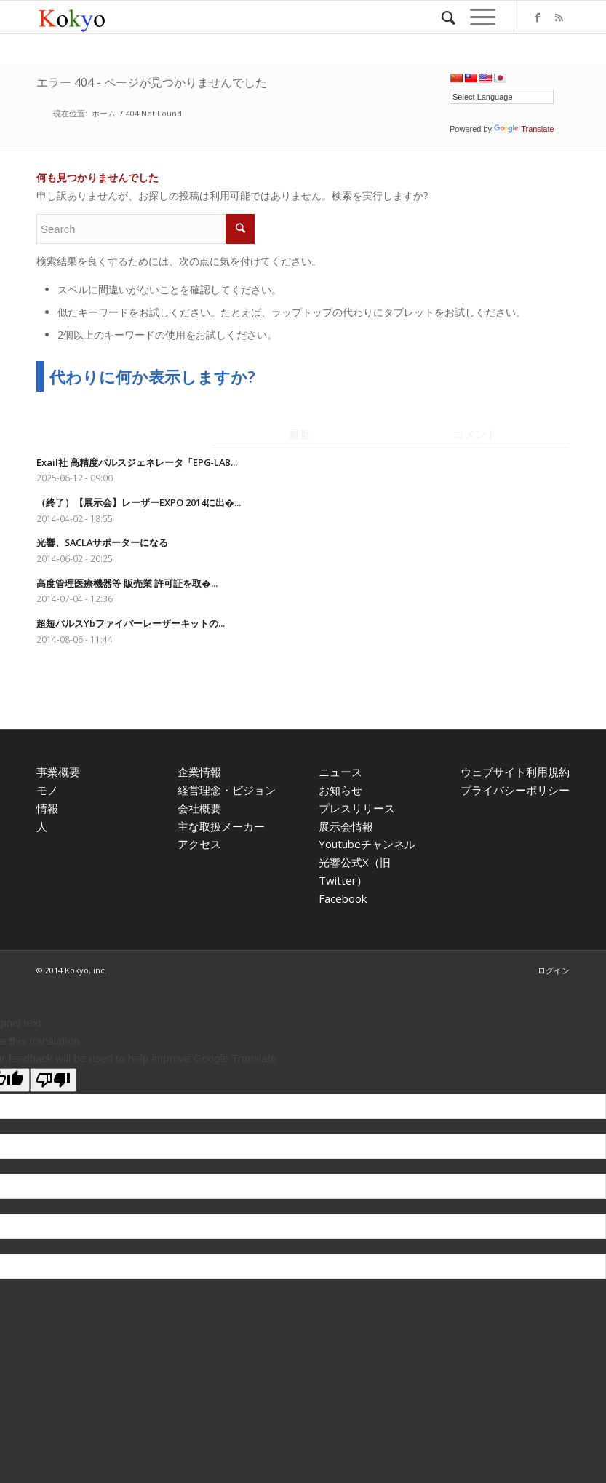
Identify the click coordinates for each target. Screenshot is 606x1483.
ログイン (554, 970)
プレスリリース (357, 808)
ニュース (340, 771)
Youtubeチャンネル (367, 844)
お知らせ (340, 790)
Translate (524, 128)
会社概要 (199, 808)
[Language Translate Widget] (502, 97)
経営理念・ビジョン (227, 790)
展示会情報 (346, 826)
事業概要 (58, 771)
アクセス (199, 844)
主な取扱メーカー (221, 826)
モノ (47, 790)
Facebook (343, 898)
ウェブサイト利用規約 (515, 771)
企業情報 (199, 771)
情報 (47, 808)
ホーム (104, 113)
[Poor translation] (53, 1080)
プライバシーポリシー (515, 790)
